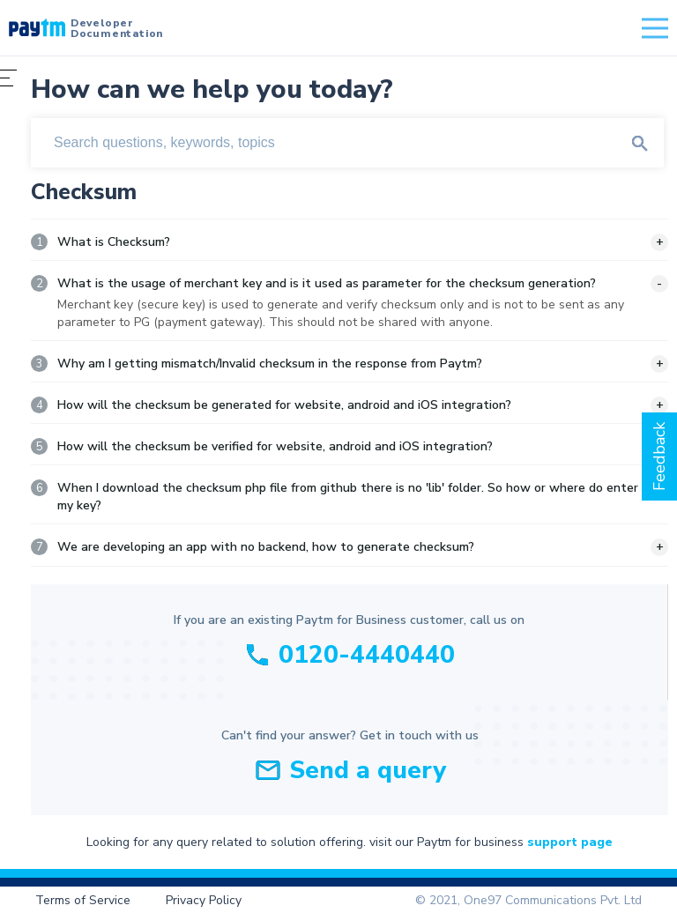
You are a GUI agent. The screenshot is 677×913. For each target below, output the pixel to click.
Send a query (367, 770)
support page (570, 842)
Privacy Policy (204, 900)
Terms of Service (82, 900)
